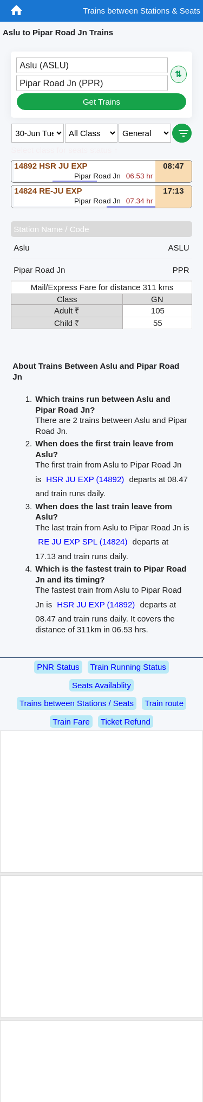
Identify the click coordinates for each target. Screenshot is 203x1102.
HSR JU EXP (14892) (85, 479)
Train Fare (71, 721)
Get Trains (101, 101)
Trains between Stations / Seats (76, 703)
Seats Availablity (101, 685)
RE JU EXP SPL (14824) (82, 541)
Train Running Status (128, 666)
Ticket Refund (125, 721)
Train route (164, 703)
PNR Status (58, 666)
